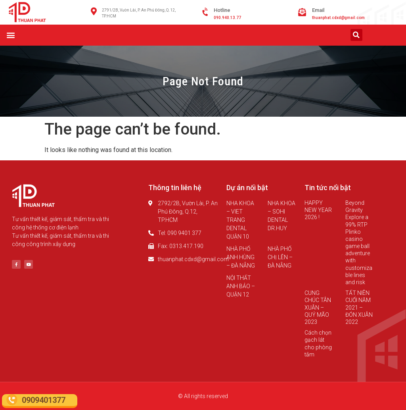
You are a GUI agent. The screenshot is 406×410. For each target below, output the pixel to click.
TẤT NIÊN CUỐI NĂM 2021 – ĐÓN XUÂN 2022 (359, 307)
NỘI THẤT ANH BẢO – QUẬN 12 (240, 286)
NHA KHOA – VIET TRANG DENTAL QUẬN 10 (240, 220)
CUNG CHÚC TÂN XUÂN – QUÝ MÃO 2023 (317, 307)
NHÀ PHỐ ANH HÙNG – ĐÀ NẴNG (240, 257)
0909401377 (43, 400)
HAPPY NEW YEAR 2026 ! (318, 210)
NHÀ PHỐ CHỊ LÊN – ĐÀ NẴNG (280, 257)
